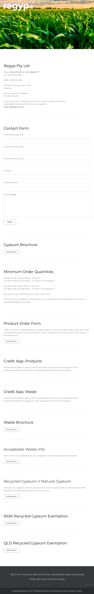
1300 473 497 (16, 72)
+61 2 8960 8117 (32, 72)
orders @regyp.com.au (14, 107)
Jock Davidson (69, 591)
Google (79, 591)
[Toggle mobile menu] (89, 5)
